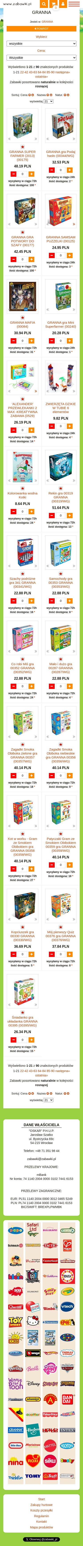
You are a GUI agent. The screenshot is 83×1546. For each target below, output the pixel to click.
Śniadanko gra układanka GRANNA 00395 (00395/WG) (22, 1021)
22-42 (24, 72)
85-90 (50, 72)
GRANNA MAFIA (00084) (22, 324)
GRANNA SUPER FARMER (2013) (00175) (22, 156)
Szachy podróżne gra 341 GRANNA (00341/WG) (22, 582)
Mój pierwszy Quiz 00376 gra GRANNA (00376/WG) (61, 936)
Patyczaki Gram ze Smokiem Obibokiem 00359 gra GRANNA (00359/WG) (60, 844)
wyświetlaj (36, 101)
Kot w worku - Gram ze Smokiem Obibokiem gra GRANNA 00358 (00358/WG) (22, 846)
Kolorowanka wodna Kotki (22, 495)
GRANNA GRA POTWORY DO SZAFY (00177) (22, 241)
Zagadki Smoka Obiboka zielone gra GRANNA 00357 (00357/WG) (22, 755)
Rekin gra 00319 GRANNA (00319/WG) (60, 497)
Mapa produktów (41, 1527)
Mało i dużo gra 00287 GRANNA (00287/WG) (60, 668)
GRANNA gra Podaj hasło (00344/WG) (60, 154)
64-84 (42, 72)
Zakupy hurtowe (42, 1505)
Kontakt (41, 1521)
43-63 (33, 72)
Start (41, 1499)
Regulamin (41, 1516)
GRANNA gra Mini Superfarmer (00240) (60, 324)
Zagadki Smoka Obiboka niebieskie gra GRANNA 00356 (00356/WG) (61, 755)
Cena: (41, 50)
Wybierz (41, 37)
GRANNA (47, 21)
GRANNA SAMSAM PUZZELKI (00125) (60, 239)
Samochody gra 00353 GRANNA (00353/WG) (60, 582)
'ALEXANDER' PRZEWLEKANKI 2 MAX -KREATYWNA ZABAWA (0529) (23, 410)
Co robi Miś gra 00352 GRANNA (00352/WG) (22, 668)
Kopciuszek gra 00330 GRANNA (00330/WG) (22, 936)
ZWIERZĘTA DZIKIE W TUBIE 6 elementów (61, 408)
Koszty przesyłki (41, 1510)
